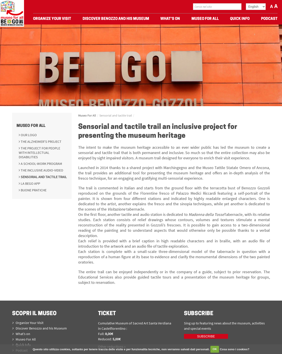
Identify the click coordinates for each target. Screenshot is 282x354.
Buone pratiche (33, 190)
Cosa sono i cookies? (234, 349)
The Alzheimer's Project (40, 141)
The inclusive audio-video (41, 170)
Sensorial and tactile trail (43, 177)
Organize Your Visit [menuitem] (52, 20)
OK (215, 349)
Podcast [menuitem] (269, 20)
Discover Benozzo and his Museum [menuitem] (116, 20)
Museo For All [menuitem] (205, 20)
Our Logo (28, 135)
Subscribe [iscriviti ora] (206, 336)
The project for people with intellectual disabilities (39, 152)
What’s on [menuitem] (170, 20)
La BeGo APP (30, 183)
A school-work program (41, 163)
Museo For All (31, 126)
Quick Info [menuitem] (240, 20)
